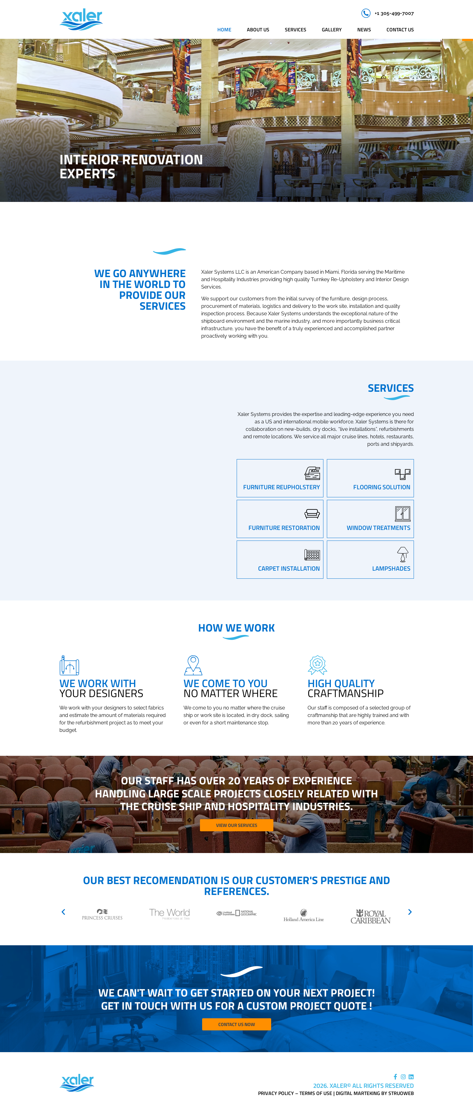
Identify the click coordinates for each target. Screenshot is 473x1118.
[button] (63, 912)
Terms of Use (315, 1093)
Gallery (332, 29)
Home (224, 29)
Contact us (400, 29)
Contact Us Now (236, 1025)
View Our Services (236, 825)
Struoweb (401, 1093)
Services (295, 29)
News (364, 29)
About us (258, 29)
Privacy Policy (276, 1093)
